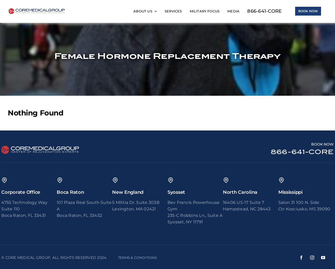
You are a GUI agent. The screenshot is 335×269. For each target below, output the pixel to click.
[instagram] (312, 257)
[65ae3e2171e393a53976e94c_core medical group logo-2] (37, 10)
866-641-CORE (302, 152)
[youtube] (323, 257)
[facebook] (301, 257)
